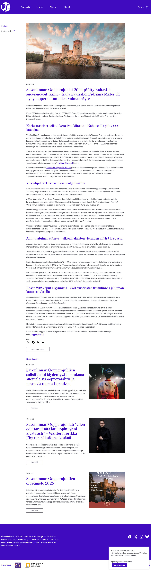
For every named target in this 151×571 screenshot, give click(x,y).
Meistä (67, 7)
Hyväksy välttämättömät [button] (121, 562)
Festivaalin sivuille (38, 349)
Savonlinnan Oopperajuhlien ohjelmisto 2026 (50, 480)
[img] (129, 536)
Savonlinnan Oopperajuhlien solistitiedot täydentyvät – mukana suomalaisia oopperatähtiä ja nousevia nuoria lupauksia (55, 377)
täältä (133, 556)
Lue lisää (35, 408)
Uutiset (40, 7)
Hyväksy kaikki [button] (119, 565)
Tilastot (53, 7)
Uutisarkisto (6, 31)
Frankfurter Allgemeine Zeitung (58, 167)
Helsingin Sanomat (65, 163)
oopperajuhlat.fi (37, 334)
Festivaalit (25, 7)
